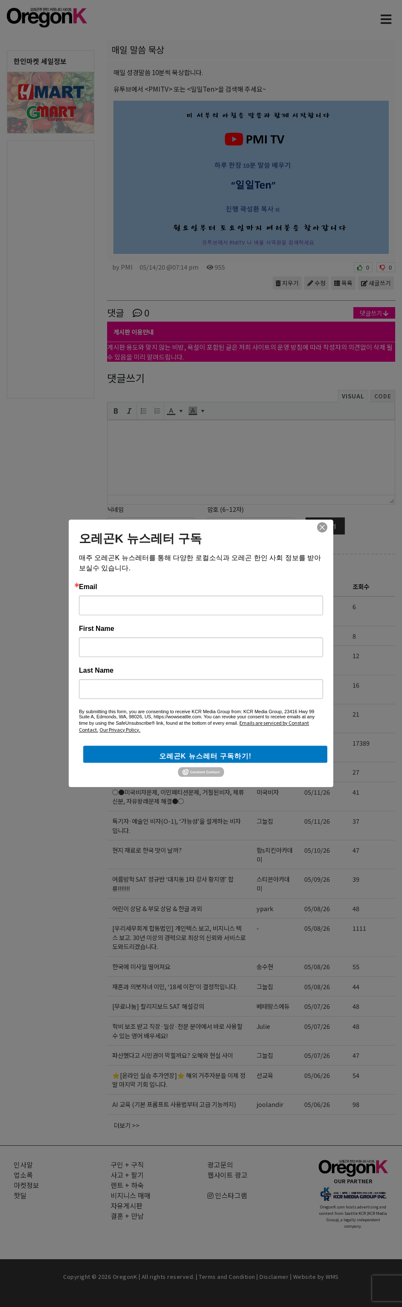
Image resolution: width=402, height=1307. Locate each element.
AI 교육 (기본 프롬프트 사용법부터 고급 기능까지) (174, 1104)
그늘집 (264, 635)
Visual (353, 396)
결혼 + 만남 (127, 1216)
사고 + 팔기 (127, 1175)
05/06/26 (317, 1075)
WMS (332, 1276)
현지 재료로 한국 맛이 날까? (147, 849)
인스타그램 (227, 1195)
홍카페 (264, 655)
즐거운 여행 (126, 771)
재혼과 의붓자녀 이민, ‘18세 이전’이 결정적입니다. (174, 986)
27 (355, 771)
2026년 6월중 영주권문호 (151, 635)
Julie (263, 1026)
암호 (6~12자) (225, 509)
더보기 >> (127, 1125)
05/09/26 (317, 878)
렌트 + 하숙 (127, 1185)
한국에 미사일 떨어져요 (141, 966)
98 (355, 1104)
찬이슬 (264, 771)
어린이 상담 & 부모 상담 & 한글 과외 (157, 908)
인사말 (23, 1164)
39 (355, 878)
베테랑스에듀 (273, 1006)
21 (355, 713)
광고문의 (220, 1164)
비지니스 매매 (131, 1195)
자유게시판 (137, 566)
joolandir (269, 1104)
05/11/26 (317, 791)
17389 (361, 742)
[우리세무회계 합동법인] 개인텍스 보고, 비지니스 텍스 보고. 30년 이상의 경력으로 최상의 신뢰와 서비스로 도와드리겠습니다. (179, 937)
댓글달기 (325, 526)
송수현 (264, 966)
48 (355, 908)
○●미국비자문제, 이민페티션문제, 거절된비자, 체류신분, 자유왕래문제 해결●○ (178, 796)
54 (355, 1075)
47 (355, 849)
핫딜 (20, 1195)
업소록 (23, 1175)
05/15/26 (317, 606)
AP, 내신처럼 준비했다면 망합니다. (155, 684)
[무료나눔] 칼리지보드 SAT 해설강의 (158, 1006)
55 (355, 966)
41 (355, 791)
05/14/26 (317, 655)
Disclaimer (273, 1276)
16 (355, 684)
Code (382, 396)
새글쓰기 (376, 283)
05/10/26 (317, 849)
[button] (116, 410)
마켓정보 (26, 1185)
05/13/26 (317, 742)
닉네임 (115, 509)
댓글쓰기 (374, 312)
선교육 (264, 1075)
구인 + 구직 (127, 1164)
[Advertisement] (50, 269)
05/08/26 (317, 908)
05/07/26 (317, 1006)
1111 (359, 928)
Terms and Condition (227, 1276)
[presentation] (115, 411)
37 (355, 820)
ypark (264, 908)
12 (355, 655)
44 (355, 986)
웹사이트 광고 (227, 1175)
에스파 (264, 606)
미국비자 (267, 791)
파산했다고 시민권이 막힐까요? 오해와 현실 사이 (172, 1055)
